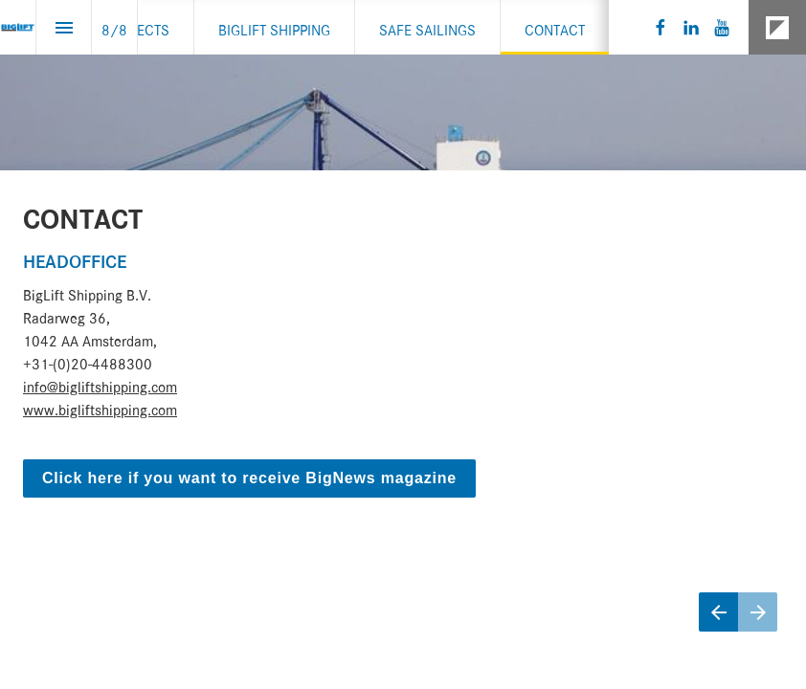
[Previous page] (718, 612)
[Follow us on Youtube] (721, 27)
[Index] (63, 27)
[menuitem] (137, 27)
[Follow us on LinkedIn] (691, 27)
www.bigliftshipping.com (100, 407)
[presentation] (403, 344)
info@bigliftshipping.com (100, 385)
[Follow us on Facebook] (660, 27)
